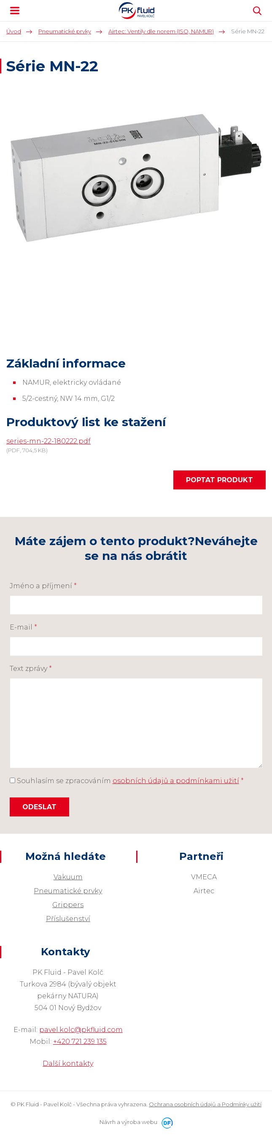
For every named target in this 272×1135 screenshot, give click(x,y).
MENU (14, 10)
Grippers (67, 905)
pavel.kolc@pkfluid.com (81, 1030)
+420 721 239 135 (80, 1042)
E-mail (23, 627)
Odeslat (39, 807)
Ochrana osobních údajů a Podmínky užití (205, 1104)
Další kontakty (68, 1063)
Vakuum (68, 877)
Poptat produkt (219, 480)
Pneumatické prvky (68, 891)
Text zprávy (31, 669)
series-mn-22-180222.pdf (48, 441)
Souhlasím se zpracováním (127, 781)
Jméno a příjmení (43, 586)
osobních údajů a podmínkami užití (176, 781)
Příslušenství (68, 919)
